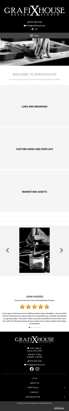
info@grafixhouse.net (35, 25)
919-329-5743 (36, 22)
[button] (33, 29)
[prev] (7, 250)
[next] (61, 250)
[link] (34, 378)
